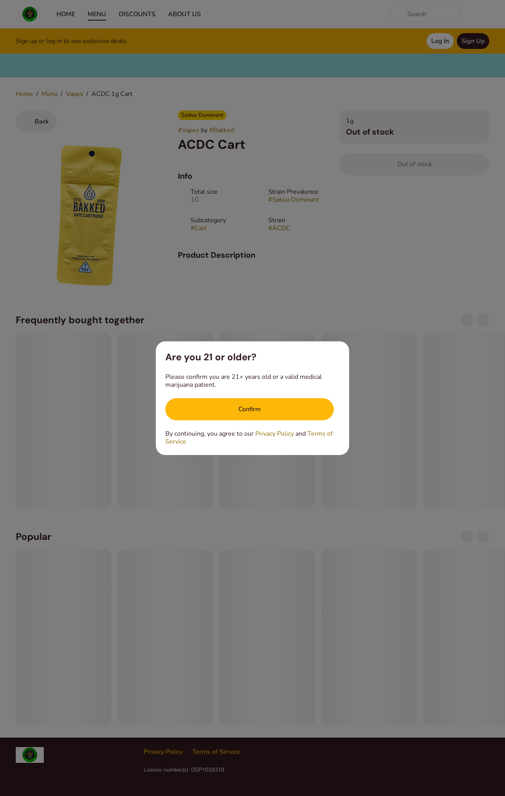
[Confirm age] (249, 409)
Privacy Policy (274, 433)
